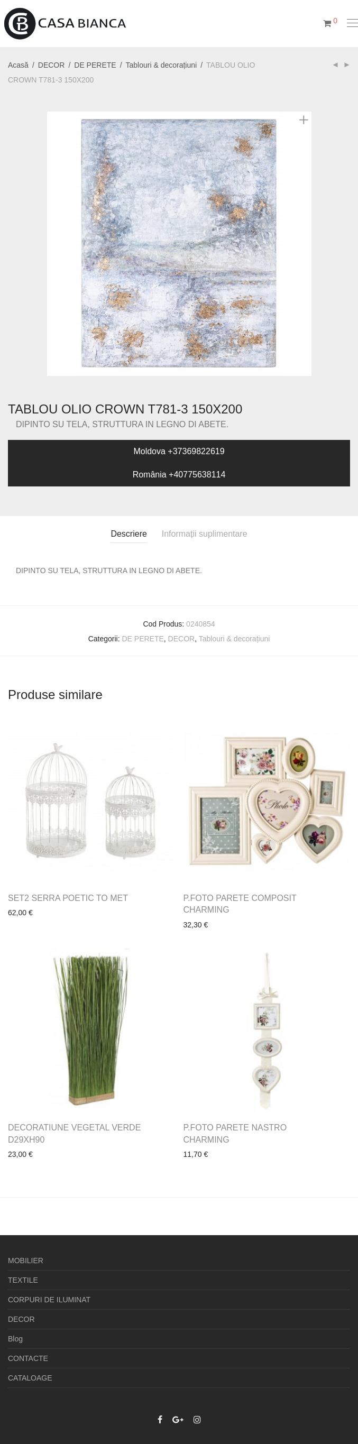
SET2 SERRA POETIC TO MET (68, 898)
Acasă (18, 65)
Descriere (128, 533)
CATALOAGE (30, 1378)
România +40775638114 (179, 474)
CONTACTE (28, 1358)
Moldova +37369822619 (178, 451)
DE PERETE (95, 65)
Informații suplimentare (204, 533)
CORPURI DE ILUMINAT (49, 1299)
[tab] (128, 534)
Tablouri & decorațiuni (161, 65)
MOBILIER (25, 1260)
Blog (15, 1339)
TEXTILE (23, 1280)
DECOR (51, 65)
